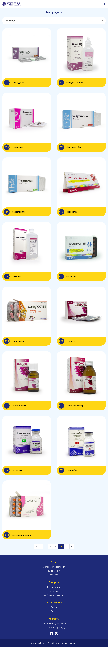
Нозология (54, 591)
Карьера (54, 575)
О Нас (54, 562)
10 (60, 547)
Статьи (54, 607)
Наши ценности (54, 571)
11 (66, 547)
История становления (54, 567)
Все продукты (54, 587)
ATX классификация (54, 595)
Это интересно (54, 602)
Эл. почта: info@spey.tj (54, 627)
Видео (54, 611)
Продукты (54, 582)
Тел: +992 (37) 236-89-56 (54, 623)
